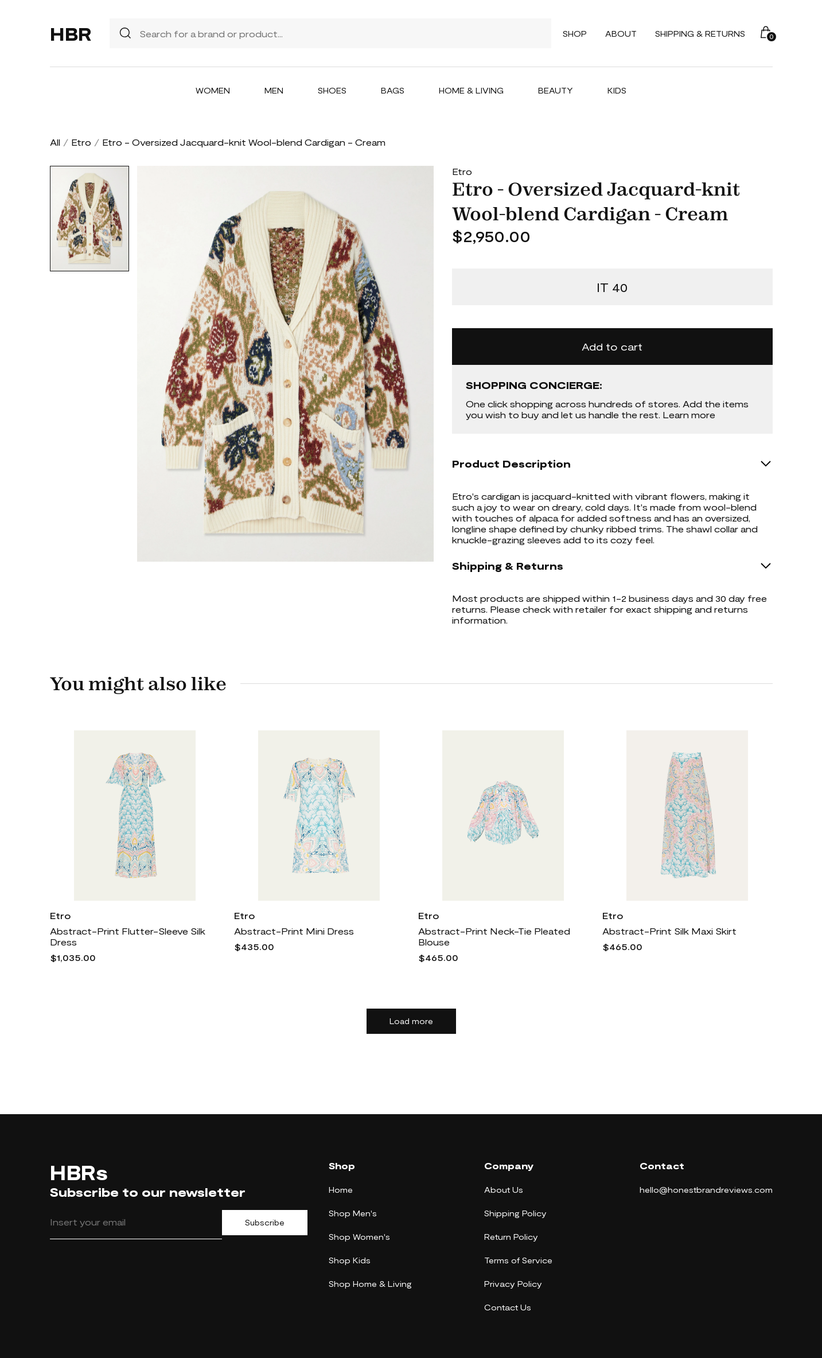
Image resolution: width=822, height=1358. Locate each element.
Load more (411, 1021)
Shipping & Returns (700, 33)
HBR (70, 33)
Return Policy (511, 1237)
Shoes (332, 90)
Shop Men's (353, 1213)
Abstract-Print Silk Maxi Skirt (669, 930)
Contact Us (507, 1307)
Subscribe (265, 1222)
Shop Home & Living (370, 1284)
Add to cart (612, 346)
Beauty (555, 90)
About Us (503, 1189)
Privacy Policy (513, 1284)
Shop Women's (359, 1237)
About (621, 33)
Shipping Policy (515, 1213)
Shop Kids (350, 1260)
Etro (81, 142)
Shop (575, 33)
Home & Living (471, 90)
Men (273, 90)
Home (341, 1189)
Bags (392, 90)
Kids (616, 90)
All (55, 142)
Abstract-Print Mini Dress (294, 930)
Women (213, 90)
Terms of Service (518, 1260)
